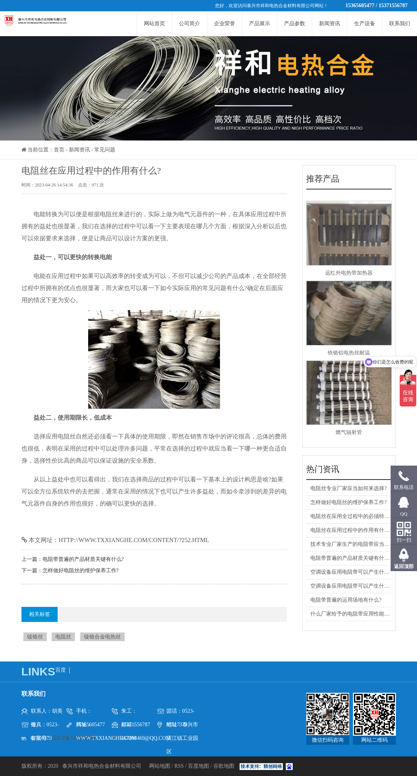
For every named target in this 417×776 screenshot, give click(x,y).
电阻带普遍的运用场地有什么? (345, 600)
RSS (179, 766)
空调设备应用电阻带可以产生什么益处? (356, 572)
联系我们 (399, 23)
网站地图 (160, 766)
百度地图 (198, 766)
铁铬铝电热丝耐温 (349, 353)
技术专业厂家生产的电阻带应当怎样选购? (359, 544)
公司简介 (189, 23)
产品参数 (294, 23)
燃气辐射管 (349, 432)
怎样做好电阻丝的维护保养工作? (81, 570)
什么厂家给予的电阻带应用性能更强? (353, 614)
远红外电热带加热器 (349, 273)
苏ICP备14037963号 (74, 738)
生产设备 (364, 23)
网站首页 (154, 23)
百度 (60, 670)
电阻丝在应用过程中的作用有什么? (351, 530)
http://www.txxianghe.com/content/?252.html (134, 540)
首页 (59, 150)
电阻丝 (63, 637)
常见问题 (104, 150)
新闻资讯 (329, 23)
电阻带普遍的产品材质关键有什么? (83, 559)
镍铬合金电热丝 (102, 637)
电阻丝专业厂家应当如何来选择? (348, 488)
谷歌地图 (223, 766)
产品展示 (259, 23)
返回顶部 (404, 566)
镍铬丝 (35, 637)
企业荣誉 (224, 23)
